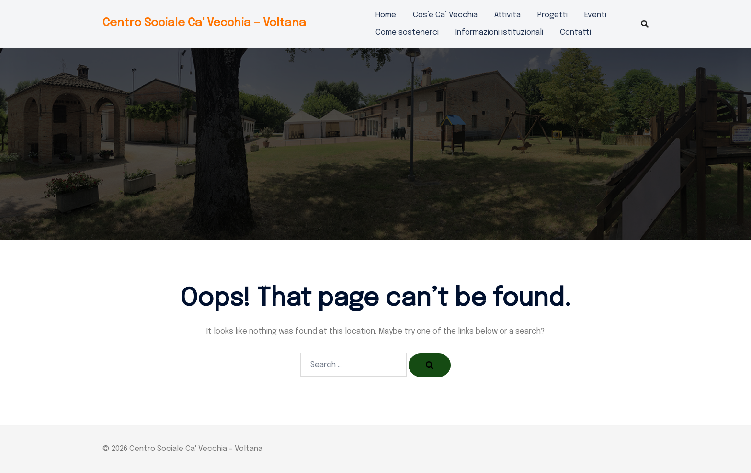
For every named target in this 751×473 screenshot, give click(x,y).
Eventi (595, 15)
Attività (507, 15)
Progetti (552, 15)
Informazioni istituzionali (499, 32)
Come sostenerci (407, 32)
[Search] (430, 365)
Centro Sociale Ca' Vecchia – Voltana (204, 23)
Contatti (575, 32)
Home (386, 15)
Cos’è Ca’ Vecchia (445, 15)
